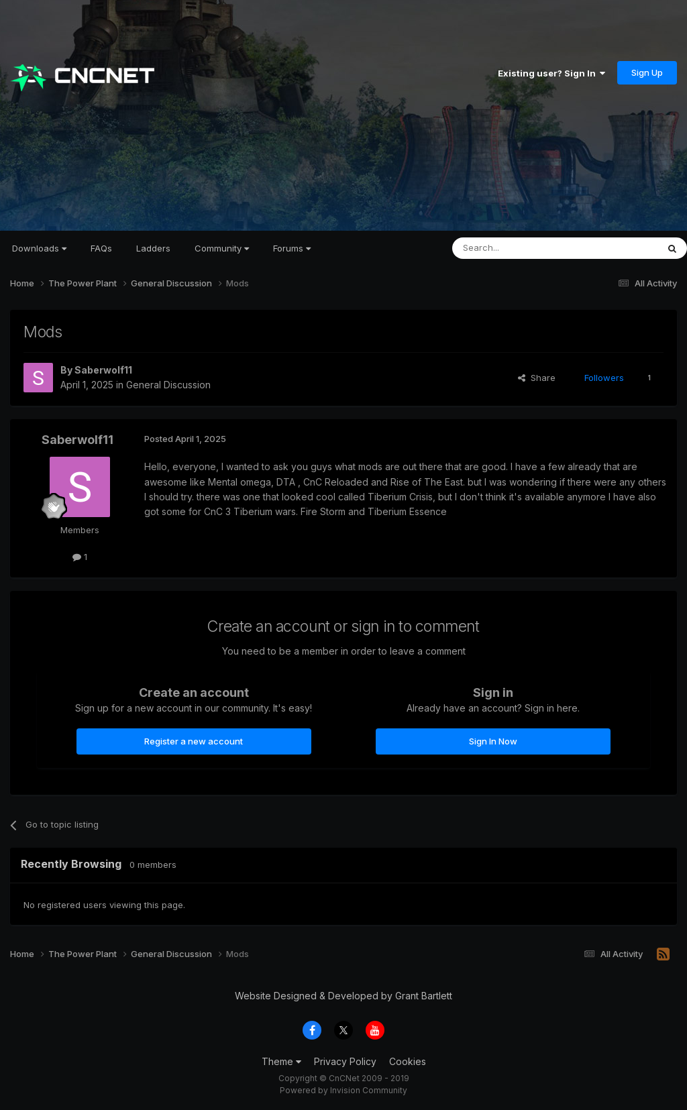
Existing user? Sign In (551, 73)
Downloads (39, 248)
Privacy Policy (345, 1061)
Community (222, 248)
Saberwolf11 (103, 370)
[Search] (520, 248)
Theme (281, 1061)
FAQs (101, 248)
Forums (292, 248)
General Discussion (168, 384)
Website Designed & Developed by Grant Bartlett (343, 995)
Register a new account (193, 741)
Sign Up (647, 72)
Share (537, 377)
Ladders (153, 248)
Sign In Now (493, 741)
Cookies (407, 1061)
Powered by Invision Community (343, 1090)
